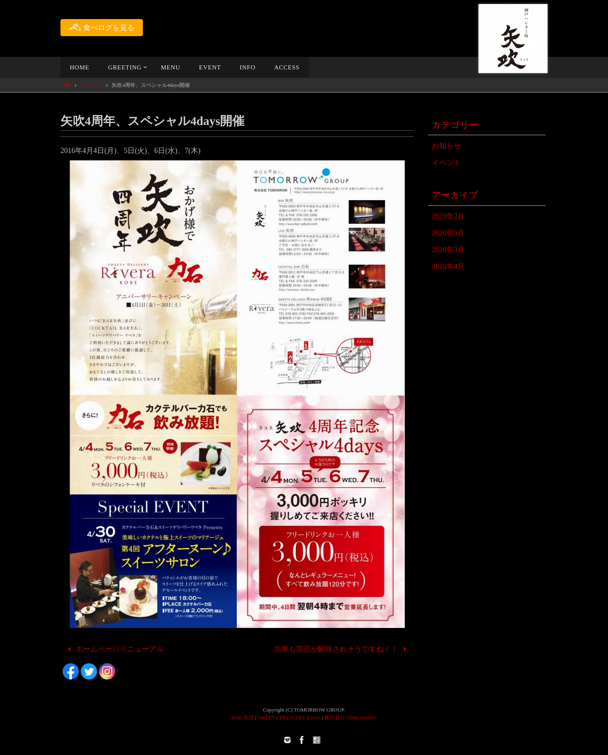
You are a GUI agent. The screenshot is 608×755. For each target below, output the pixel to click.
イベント (91, 85)
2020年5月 (448, 233)
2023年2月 (448, 216)
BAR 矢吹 (242, 717)
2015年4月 (448, 267)
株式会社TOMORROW (350, 717)
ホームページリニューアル (114, 649)
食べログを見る (101, 27)
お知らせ (446, 146)
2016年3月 (448, 250)
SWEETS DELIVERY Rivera (289, 717)
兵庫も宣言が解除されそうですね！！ (342, 649)
